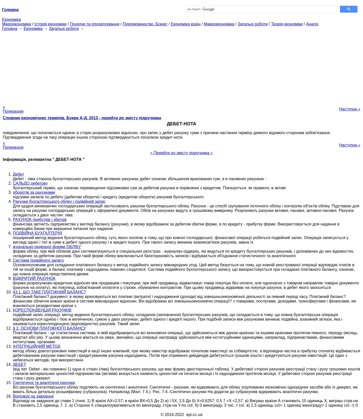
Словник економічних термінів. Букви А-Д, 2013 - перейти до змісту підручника (82, 118)
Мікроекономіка (16, 24)
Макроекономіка (219, 24)
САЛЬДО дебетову (30, 183)
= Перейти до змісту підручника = (181, 153)
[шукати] (260, 9)
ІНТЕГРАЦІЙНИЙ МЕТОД (36, 346)
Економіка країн (186, 24)
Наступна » (349, 109)
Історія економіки (51, 24)
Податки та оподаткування (94, 24)
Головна (9, 28)
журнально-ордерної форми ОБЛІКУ (47, 247)
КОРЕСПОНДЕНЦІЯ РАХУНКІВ (42, 310)
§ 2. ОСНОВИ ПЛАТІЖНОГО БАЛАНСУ (49, 328)
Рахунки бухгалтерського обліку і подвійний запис (59, 201)
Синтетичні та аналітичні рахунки (44, 382)
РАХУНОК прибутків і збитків (40, 219)
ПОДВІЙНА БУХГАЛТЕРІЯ (37, 233)
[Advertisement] (181, 66)
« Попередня (13, 109)
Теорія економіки (286, 24)
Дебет (18, 174)
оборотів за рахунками (34, 192)
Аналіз (312, 24)
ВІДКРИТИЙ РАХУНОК (34, 278)
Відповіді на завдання (33, 396)
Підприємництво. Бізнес (145, 24)
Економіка (11, 19)
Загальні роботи (253, 24)
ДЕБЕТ (19, 364)
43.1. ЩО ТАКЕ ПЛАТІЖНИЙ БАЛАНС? (49, 292)
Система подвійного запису (38, 260)
